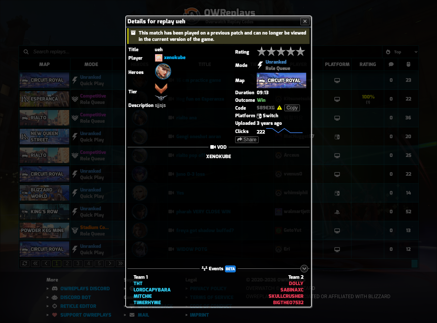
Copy (292, 107)
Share (246, 139)
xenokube (174, 58)
